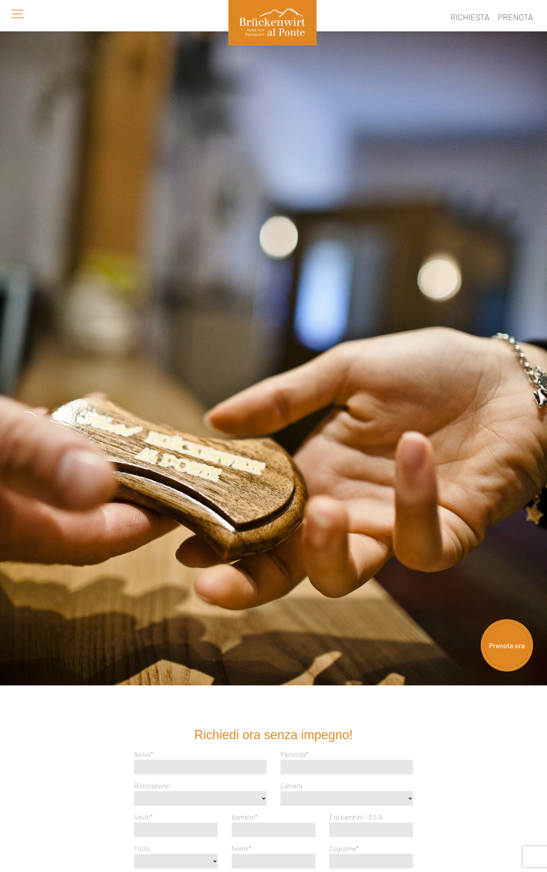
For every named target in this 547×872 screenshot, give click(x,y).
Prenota (515, 17)
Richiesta (469, 17)
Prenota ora (507, 645)
